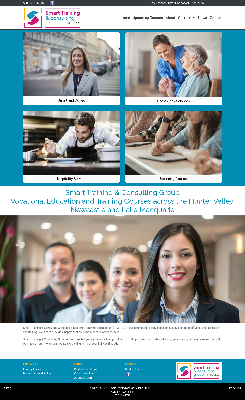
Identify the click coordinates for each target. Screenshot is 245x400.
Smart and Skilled (71, 100)
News (202, 18)
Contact (216, 18)
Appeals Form (83, 377)
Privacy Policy (32, 369)
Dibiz (238, 388)
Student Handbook (85, 369)
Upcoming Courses (148, 18)
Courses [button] (185, 18)
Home (125, 18)
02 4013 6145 (33, 3)
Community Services (173, 101)
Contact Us (132, 369)
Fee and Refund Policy (37, 373)
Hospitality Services (71, 179)
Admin (7, 388)
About (170, 18)
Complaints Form (84, 373)
